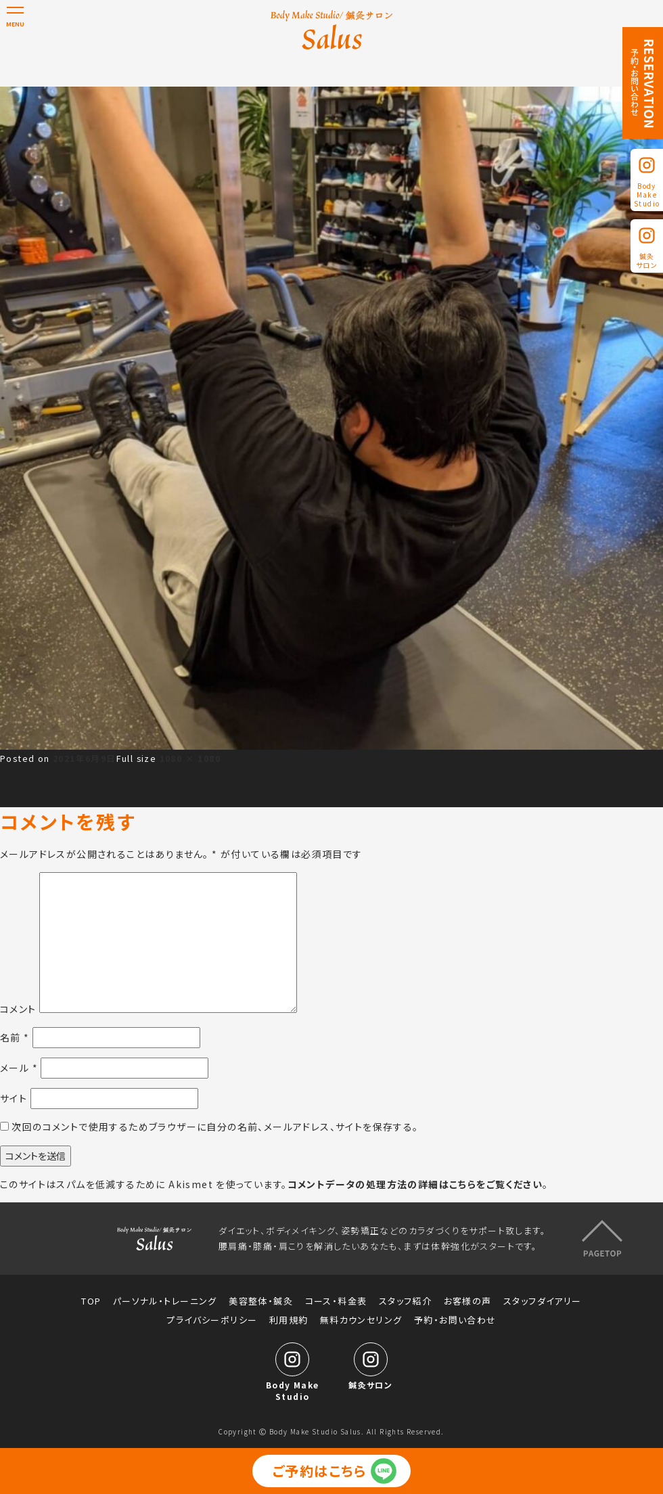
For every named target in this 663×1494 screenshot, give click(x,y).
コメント (18, 1009)
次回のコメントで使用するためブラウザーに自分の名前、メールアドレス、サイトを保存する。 (215, 1126)
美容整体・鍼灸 (261, 1301)
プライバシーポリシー (211, 1320)
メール (19, 1067)
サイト (13, 1098)
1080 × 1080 (190, 758)
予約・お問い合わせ (455, 1320)
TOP (91, 1301)
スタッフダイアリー (542, 1301)
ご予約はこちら (320, 1470)
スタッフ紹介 (405, 1301)
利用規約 (288, 1320)
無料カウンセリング (361, 1320)
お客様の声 (468, 1301)
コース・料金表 (336, 1301)
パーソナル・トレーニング (165, 1301)
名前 (15, 1037)
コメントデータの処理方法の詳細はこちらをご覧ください (415, 1184)
